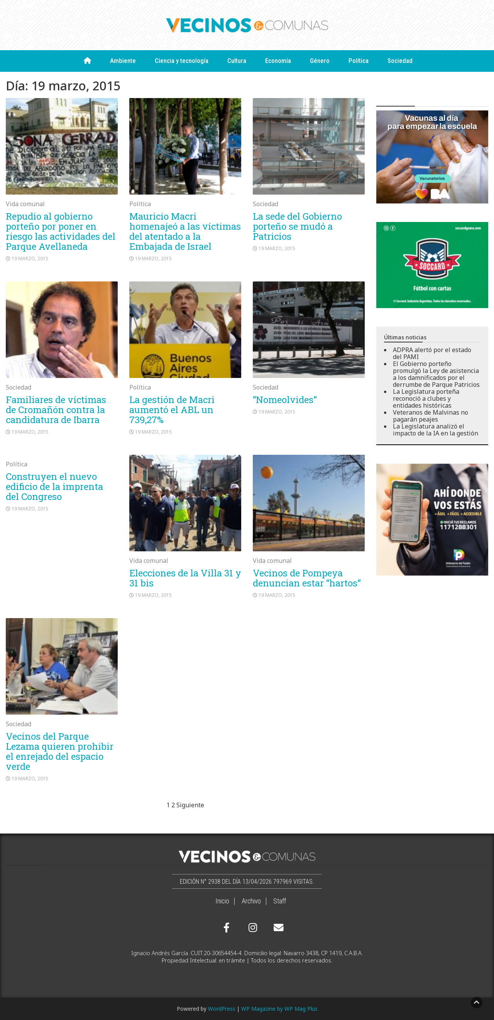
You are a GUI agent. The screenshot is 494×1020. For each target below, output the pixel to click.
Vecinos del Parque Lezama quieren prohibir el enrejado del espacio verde (59, 751)
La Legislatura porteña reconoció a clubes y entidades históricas (426, 398)
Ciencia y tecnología (181, 60)
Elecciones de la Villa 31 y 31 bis (185, 578)
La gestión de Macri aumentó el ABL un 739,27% (172, 409)
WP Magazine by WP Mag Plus (279, 1008)
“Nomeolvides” (285, 399)
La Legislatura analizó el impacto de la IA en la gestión (435, 429)
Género (320, 60)
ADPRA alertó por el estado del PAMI (432, 353)
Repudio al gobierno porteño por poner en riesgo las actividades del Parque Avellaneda (60, 231)
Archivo (251, 901)
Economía (278, 60)
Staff (279, 901)
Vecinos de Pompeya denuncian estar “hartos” (307, 578)
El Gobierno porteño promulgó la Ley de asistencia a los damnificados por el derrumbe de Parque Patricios (436, 374)
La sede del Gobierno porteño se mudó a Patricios (297, 226)
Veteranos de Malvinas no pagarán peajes (430, 416)
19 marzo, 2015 (30, 258)
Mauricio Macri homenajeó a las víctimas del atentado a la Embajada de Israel (185, 231)
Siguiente (190, 805)
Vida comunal (25, 204)
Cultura (236, 60)
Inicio (222, 901)
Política (359, 60)
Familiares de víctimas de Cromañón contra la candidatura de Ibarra (56, 409)
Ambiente (123, 60)
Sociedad (400, 60)
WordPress (221, 1008)
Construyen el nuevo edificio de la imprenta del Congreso (54, 486)
